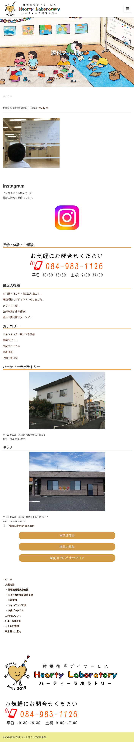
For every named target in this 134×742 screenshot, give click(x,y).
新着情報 (8, 352)
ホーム (6, 96)
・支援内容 (8, 584)
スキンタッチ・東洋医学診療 (19, 334)
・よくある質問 (11, 626)
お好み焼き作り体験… (15, 311)
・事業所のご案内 (12, 631)
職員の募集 (67, 546)
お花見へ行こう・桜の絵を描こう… (22, 293)
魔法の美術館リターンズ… (17, 317)
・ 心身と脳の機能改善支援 (18, 595)
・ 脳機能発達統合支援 (15, 589)
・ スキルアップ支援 (14, 605)
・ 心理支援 (10, 600)
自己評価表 (67, 535)
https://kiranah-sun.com (21, 525)
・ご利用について (12, 615)
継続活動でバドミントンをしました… (24, 299)
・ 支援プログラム (13, 610)
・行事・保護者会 (12, 621)
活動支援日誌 (10, 358)
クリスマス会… (11, 305)
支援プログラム (11, 346)
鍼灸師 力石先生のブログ (67, 558)
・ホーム (7, 579)
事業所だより (10, 340)
